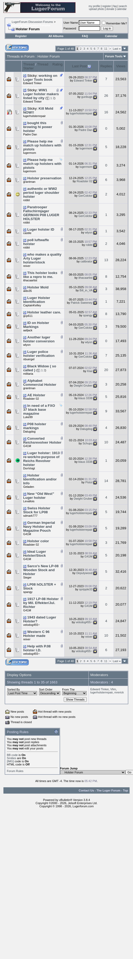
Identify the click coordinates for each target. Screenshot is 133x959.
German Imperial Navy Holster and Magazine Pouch (39, 526)
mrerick (119, 692)
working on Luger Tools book (40, 78)
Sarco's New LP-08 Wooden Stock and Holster (40, 570)
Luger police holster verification (39, 354)
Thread (28, 64)
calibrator (86, 261)
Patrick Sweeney (81, 302)
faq (115, 6)
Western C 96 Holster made (36, 634)
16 (106, 112)
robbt (26, 200)
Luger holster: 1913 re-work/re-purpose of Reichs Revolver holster (41, 459)
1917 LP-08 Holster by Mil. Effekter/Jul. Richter (41, 603)
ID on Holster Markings (36, 325)
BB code (12, 755)
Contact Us (86, 790)
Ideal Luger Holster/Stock (34, 553)
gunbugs (86, 96)
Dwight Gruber (83, 385)
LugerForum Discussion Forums (32, 21)
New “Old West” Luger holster (38, 496)
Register (21, 36)
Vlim (113, 689)
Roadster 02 (84, 181)
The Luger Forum (108, 790)
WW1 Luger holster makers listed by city (41, 94)
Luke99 (28, 417)
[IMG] (10, 761)
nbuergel (29, 359)
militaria (28, 373)
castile (27, 233)
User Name (70, 22)
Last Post (79, 66)
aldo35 (27, 290)
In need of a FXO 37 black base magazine (39, 409)
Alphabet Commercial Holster (39, 383)
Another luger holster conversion (39, 339)
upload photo (96, 9)
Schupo (87, 443)
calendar (121, 9)
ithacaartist (30, 280)
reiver (27, 265)
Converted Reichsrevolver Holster (42, 440)
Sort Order (45, 689)
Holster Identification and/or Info (40, 479)
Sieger (27, 577)
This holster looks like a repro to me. (40, 275)
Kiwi (89, 371)
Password (69, 28)
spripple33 (85, 589)
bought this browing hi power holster (37, 127)
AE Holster (36, 395)
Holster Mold (38, 287)
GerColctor (85, 195)
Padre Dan (30, 134)
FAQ (85, 36)
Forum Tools (113, 56)
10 (106, 442)
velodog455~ (31, 624)
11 (105, 48)
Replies (106, 66)
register (106, 6)
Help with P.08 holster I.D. (37, 648)
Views (120, 66)
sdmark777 (30, 515)
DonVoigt (29, 468)
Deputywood (84, 573)
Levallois (29, 501)
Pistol (88, 482)
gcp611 (28, 315)
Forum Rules (15, 771)
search (123, 6)
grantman (29, 181)
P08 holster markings (34, 426)
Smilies (11, 758)
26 (106, 96)
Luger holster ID (40, 229)
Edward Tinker (32, 83)
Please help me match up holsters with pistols (42, 145)
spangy (87, 315)
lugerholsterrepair (34, 116)
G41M (27, 446)
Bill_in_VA (86, 290)
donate (110, 9)
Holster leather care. (44, 312)
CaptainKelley (32, 305)
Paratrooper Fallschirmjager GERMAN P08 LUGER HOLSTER (41, 213)
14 (106, 481)
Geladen (28, 486)
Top (125, 790)
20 (106, 370)
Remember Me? (114, 23)
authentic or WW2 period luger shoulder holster (41, 193)
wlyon (88, 232)
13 (106, 260)
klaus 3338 (85, 398)
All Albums (55, 36)
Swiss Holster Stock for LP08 (36, 510)
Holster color (38, 541)
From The (68, 689)
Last (117, 48)
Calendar (111, 36)
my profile (94, 6)
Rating (57, 64)
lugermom (29, 152)
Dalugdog (29, 431)
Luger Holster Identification (36, 300)
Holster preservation (44, 178)
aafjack (27, 330)
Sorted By (13, 689)
